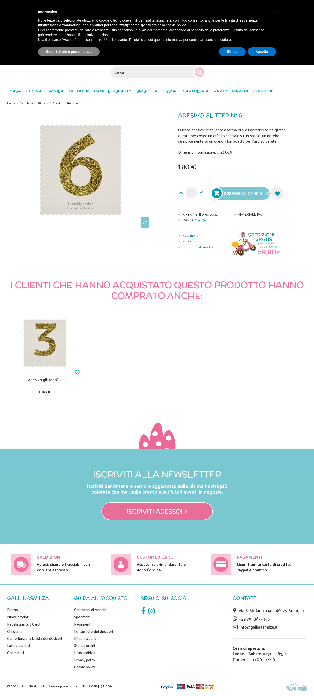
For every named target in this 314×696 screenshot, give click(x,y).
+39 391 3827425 (254, 618)
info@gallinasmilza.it (258, 627)
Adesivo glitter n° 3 (44, 379)
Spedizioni (190, 241)
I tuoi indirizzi (84, 652)
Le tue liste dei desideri (93, 631)
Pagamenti (190, 235)
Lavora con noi (18, 645)
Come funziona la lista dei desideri (34, 638)
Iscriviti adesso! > (157, 511)
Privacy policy (84, 660)
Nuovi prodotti (18, 617)
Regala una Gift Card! (23, 624)
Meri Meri (201, 220)
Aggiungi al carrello (241, 193)
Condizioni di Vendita (90, 609)
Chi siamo (15, 631)
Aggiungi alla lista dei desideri (277, 193)
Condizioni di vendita (197, 247)
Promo (12, 609)
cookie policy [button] (175, 25)
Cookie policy (84, 667)
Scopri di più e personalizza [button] (69, 52)
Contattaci (15, 652)
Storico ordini (84, 645)
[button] (263, 91)
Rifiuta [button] (232, 52)
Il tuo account (85, 638)
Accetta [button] (262, 52)
